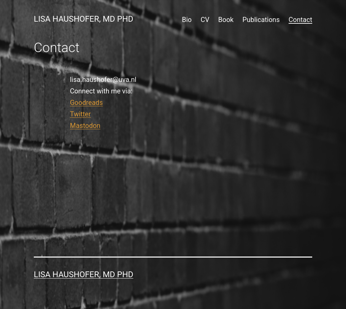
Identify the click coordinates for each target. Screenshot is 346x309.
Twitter (80, 114)
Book (225, 20)
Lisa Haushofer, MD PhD (83, 19)
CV (205, 20)
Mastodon (85, 126)
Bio (187, 20)
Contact (300, 20)
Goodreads (86, 102)
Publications (261, 20)
